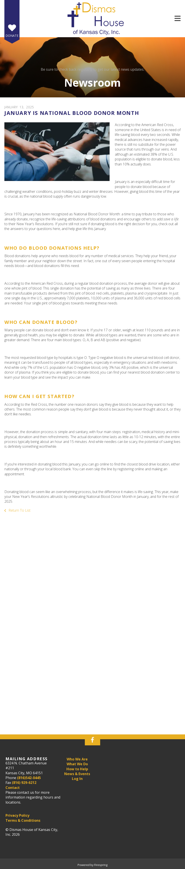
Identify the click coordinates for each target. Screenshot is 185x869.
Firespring (100, 865)
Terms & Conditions (22, 820)
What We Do (77, 764)
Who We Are (77, 759)
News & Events (77, 773)
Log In (77, 778)
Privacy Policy (17, 815)
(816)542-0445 (29, 777)
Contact (12, 787)
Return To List (19, 510)
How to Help (77, 769)
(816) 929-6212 (24, 782)
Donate (11, 35)
